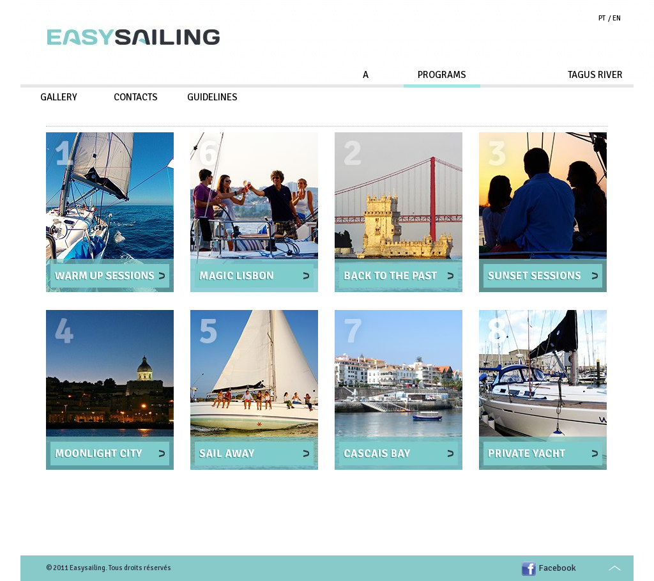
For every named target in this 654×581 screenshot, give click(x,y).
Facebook (557, 567)
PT (601, 18)
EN (616, 18)
